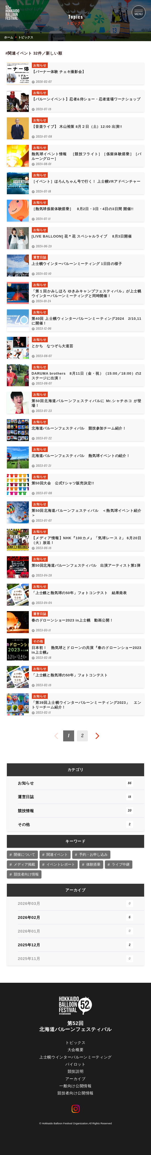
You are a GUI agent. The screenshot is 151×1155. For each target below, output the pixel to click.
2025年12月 (75, 945)
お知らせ (75, 783)
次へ (97, 736)
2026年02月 (75, 917)
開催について (24, 854)
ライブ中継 (121, 864)
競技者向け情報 (26, 874)
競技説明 (76, 1071)
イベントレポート (60, 864)
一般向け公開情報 (75, 1086)
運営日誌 (75, 796)
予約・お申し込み (93, 854)
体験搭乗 (93, 864)
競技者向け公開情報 (75, 1093)
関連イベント (57, 854)
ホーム (8, 37)
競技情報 (75, 810)
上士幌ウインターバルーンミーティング (75, 1057)
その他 (75, 824)
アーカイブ (75, 1079)
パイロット (75, 1064)
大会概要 (76, 1050)
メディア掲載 (24, 864)
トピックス (75, 1043)
